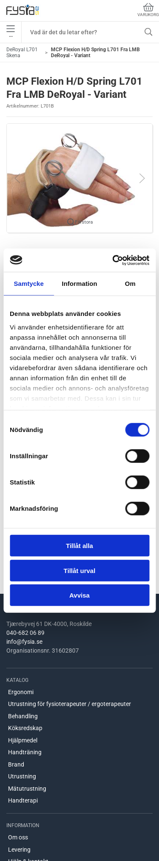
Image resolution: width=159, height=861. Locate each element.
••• (10, 32)
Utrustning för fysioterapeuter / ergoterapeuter (69, 703)
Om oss (18, 837)
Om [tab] (130, 283)
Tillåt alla (79, 545)
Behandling (23, 716)
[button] (79, 177)
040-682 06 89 (25, 632)
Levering (19, 849)
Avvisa (80, 595)
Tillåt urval (79, 570)
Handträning (25, 752)
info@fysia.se (24, 641)
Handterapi (23, 800)
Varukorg (148, 10)
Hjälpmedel (22, 740)
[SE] (22, 10)
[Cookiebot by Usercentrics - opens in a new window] (113, 260)
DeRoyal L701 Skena (22, 52)
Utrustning (22, 776)
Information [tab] (80, 283)
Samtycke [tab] (29, 283)
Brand (16, 764)
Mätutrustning (27, 788)
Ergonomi (20, 692)
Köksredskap (25, 728)
